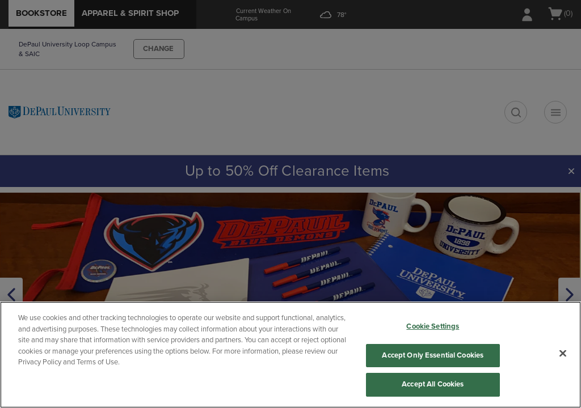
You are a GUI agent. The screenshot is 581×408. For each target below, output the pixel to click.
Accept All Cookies (433, 384)
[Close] (562, 353)
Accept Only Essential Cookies (432, 355)
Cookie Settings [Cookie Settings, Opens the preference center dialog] (432, 326)
